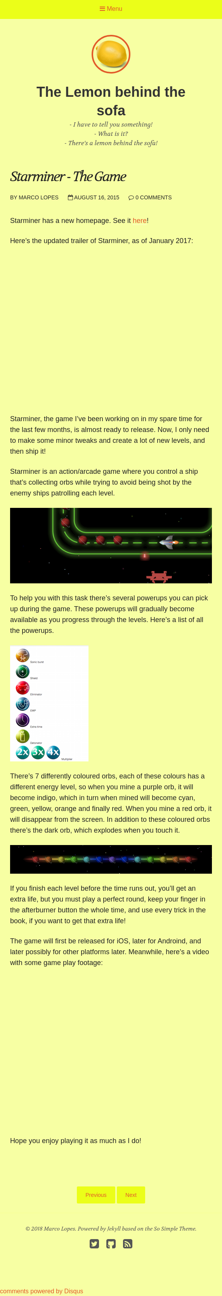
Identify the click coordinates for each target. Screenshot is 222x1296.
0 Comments (153, 197)
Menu (111, 8)
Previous (95, 1195)
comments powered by (41, 1291)
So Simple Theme (175, 1228)
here (140, 221)
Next (131, 1195)
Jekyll (114, 1228)
